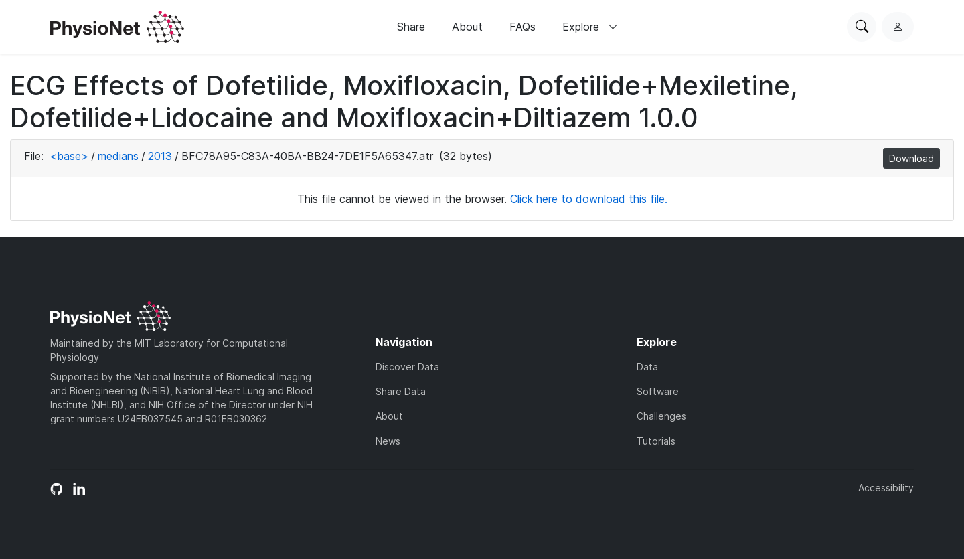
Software (658, 391)
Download (911, 158)
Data (647, 366)
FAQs (522, 26)
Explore (590, 26)
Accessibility (886, 487)
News (388, 441)
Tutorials (656, 441)
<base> (69, 156)
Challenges (661, 416)
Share (411, 26)
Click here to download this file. (588, 199)
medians (118, 156)
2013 (160, 156)
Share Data (401, 391)
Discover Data (407, 366)
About (467, 26)
